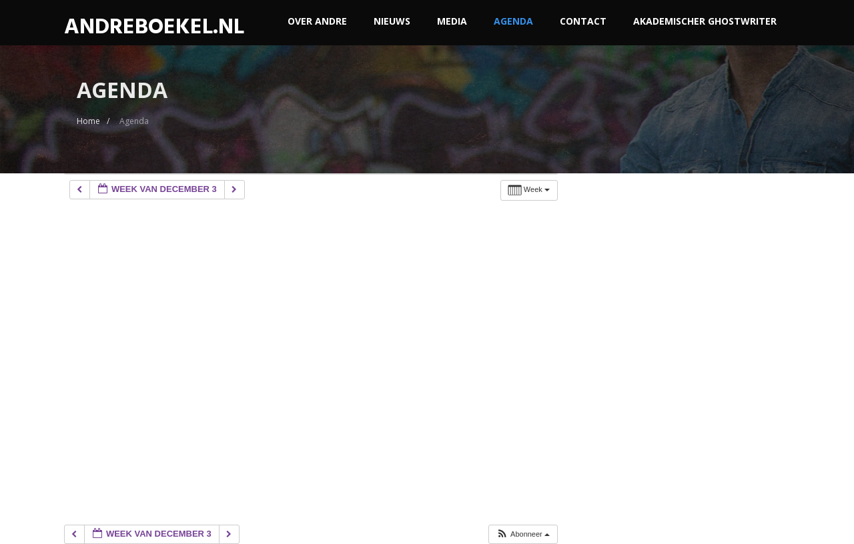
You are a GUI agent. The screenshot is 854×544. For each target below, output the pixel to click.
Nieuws (392, 21)
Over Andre (317, 21)
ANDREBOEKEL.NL (154, 27)
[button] (522, 534)
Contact (583, 21)
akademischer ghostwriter (705, 21)
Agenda (513, 21)
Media (452, 21)
